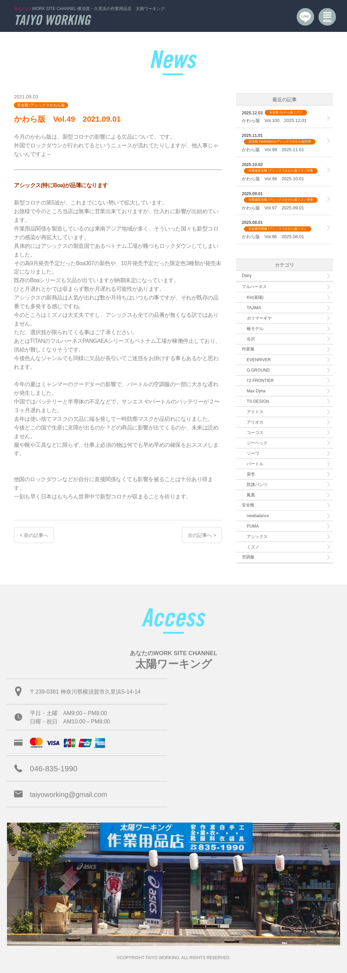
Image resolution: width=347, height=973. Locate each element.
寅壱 (251, 474)
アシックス (257, 536)
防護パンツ (257, 484)
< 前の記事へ (34, 535)
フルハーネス (254, 286)
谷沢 (251, 339)
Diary (247, 275)
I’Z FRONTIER (260, 380)
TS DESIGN (258, 401)
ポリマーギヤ (259, 318)
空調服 (248, 557)
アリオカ (255, 422)
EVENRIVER (259, 359)
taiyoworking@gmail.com (68, 794)
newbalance (258, 515)
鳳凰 (251, 495)
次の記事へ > (202, 535)
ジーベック (257, 443)
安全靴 (248, 505)
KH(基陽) (255, 297)
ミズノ (253, 547)
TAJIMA (254, 307)
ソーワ (253, 453)
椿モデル (255, 328)
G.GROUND (258, 370)
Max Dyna (256, 391)
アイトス (255, 411)
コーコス (255, 432)
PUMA (253, 526)
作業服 (248, 349)
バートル (255, 463)
